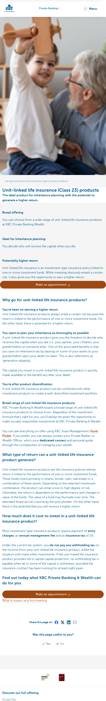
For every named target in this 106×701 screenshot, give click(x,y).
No (60, 644)
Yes (46, 644)
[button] (90, 8)
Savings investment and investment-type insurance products (36, 181)
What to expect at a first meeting (24, 600)
